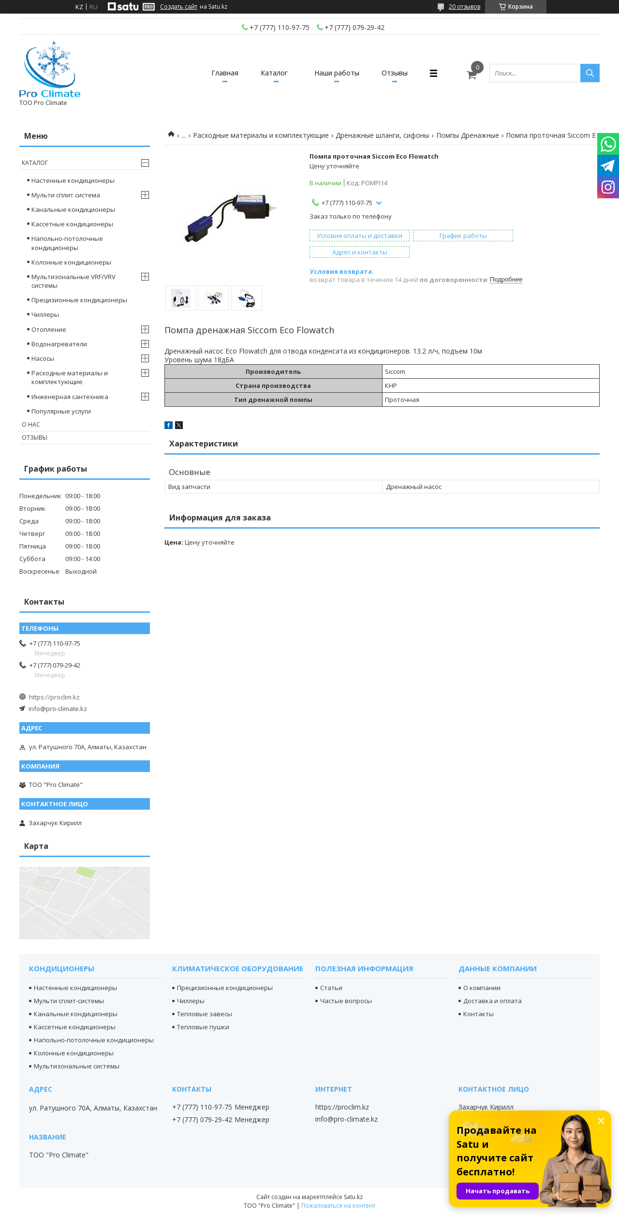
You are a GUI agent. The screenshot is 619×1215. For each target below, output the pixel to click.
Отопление (48, 329)
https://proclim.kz (54, 697)
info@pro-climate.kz (58, 708)
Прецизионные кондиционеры (79, 300)
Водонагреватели (59, 344)
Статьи (331, 987)
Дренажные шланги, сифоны (382, 135)
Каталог (273, 72)
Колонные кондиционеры (71, 262)
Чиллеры (45, 314)
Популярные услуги (61, 411)
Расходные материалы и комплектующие (261, 135)
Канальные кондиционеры (73, 209)
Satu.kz (353, 1197)
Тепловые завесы (204, 1013)
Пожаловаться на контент (338, 1205)
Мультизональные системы (76, 1066)
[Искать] (590, 73)
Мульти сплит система (65, 195)
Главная (222, 72)
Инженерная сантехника (69, 396)
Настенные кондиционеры (73, 180)
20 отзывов (464, 6)
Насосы (42, 358)
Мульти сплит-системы (69, 1000)
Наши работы (337, 72)
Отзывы (397, 72)
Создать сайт (178, 6)
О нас (31, 424)
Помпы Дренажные (467, 135)
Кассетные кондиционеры (72, 224)
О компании (482, 987)
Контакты (478, 1013)
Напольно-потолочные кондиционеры (67, 243)
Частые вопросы (346, 1000)
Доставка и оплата (492, 1000)
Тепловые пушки (203, 1026)
